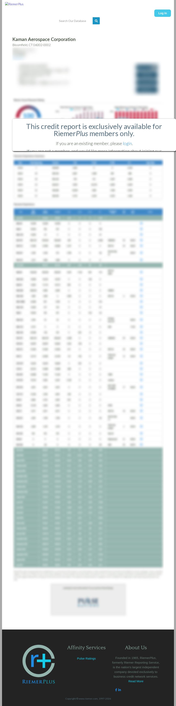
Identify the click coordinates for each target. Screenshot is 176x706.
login (127, 143)
